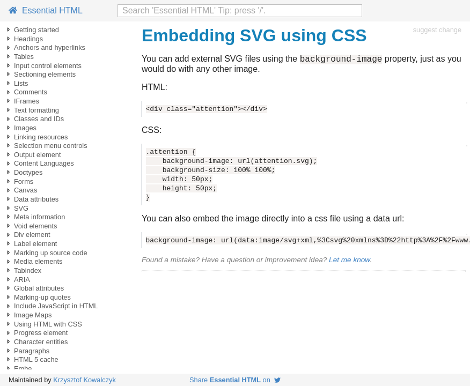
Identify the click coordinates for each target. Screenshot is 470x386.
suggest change (437, 30)
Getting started (36, 30)
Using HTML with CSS (48, 324)
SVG (21, 208)
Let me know (349, 261)
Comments (30, 92)
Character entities (41, 342)
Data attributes (36, 199)
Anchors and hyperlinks (49, 47)
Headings (28, 39)
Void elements (35, 226)
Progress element (41, 333)
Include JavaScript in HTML (56, 306)
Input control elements (48, 66)
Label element (35, 244)
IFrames (26, 101)
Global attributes (39, 288)
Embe (23, 369)
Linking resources (41, 137)
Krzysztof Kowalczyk (84, 380)
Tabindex (27, 270)
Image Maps (33, 315)
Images (25, 128)
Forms (23, 181)
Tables (24, 57)
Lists (21, 83)
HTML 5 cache (36, 359)
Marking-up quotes (42, 297)
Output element (37, 155)
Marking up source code (50, 253)
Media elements (38, 261)
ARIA (22, 280)
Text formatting (36, 110)
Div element (32, 235)
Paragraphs (31, 351)
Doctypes (28, 172)
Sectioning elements (45, 74)
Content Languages (44, 163)
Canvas (25, 190)
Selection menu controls (50, 146)
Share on (235, 380)
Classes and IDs (39, 119)
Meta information (39, 217)
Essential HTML (46, 10)
